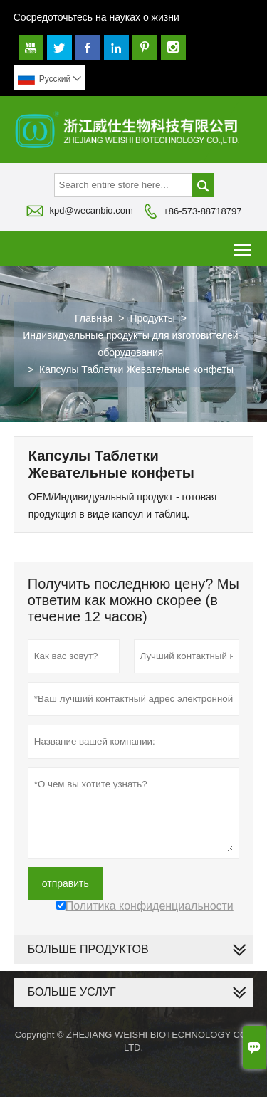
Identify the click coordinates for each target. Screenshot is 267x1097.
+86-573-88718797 (202, 211)
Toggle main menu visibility (243, 244)
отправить (65, 883)
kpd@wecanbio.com (91, 210)
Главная (93, 318)
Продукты (152, 318)
